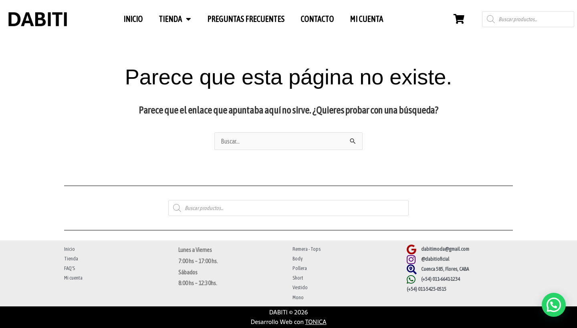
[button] (554, 305)
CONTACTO (317, 19)
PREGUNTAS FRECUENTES (245, 19)
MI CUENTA (366, 19)
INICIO (133, 19)
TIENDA (175, 19)
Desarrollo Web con (288, 322)
